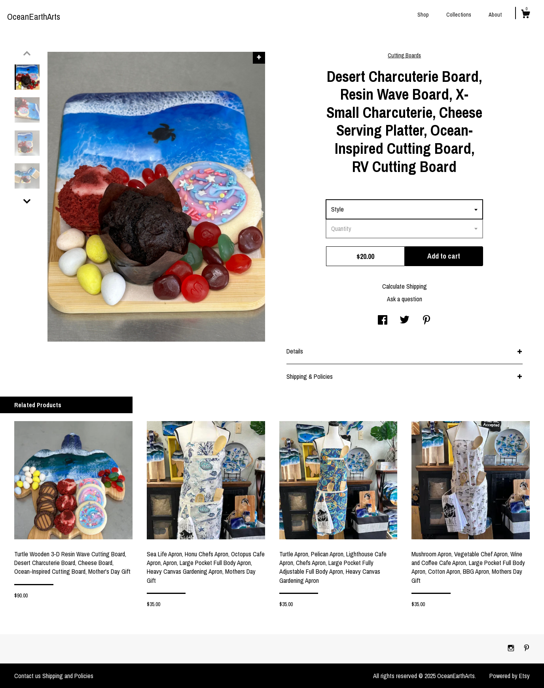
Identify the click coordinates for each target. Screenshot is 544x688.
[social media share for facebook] (382, 320)
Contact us (27, 675)
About (495, 14)
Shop (423, 14)
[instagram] (512, 648)
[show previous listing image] (27, 53)
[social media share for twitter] (404, 320)
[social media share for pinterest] (426, 320)
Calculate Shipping (404, 286)
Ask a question (404, 299)
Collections (458, 14)
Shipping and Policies (67, 675)
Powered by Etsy (509, 675)
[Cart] (525, 15)
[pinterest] (526, 648)
